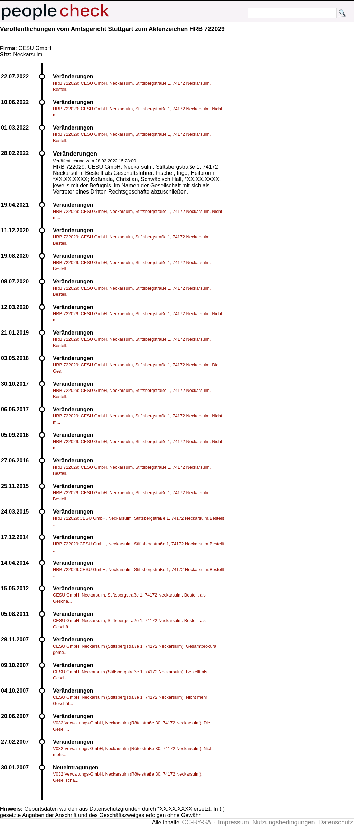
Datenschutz (335, 822)
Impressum (233, 822)
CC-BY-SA (196, 822)
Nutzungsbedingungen (283, 822)
